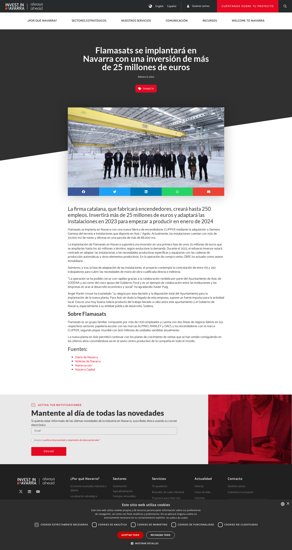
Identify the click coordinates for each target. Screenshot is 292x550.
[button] (285, 6)
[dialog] (146, 524)
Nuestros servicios (136, 20)
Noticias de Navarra (88, 361)
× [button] (287, 503)
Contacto (235, 479)
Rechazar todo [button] (160, 535)
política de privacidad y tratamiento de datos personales (71, 440)
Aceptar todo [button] (130, 535)
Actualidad (203, 479)
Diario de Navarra (86, 357)
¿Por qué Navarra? (42, 20)
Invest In (148, 88)
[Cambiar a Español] (171, 6)
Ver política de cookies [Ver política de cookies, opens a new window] (177, 518)
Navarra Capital (85, 369)
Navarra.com (83, 365)
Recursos (210, 20)
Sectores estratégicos (89, 20)
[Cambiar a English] (159, 6)
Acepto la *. (67, 440)
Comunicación (177, 20)
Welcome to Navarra (248, 20)
